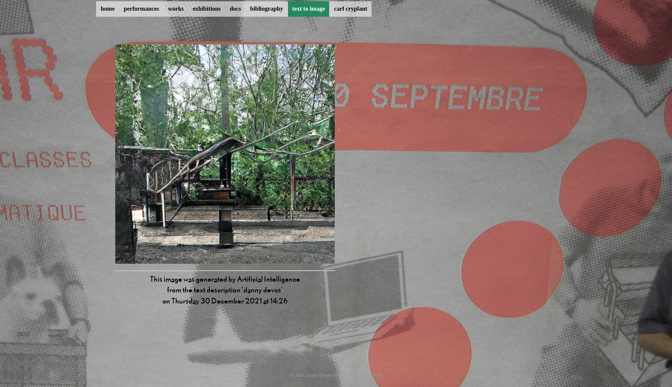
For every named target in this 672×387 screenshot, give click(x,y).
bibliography (266, 9)
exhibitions (207, 9)
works (176, 9)
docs (235, 9)
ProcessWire (370, 375)
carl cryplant (350, 9)
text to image (308, 9)
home (108, 9)
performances (141, 9)
